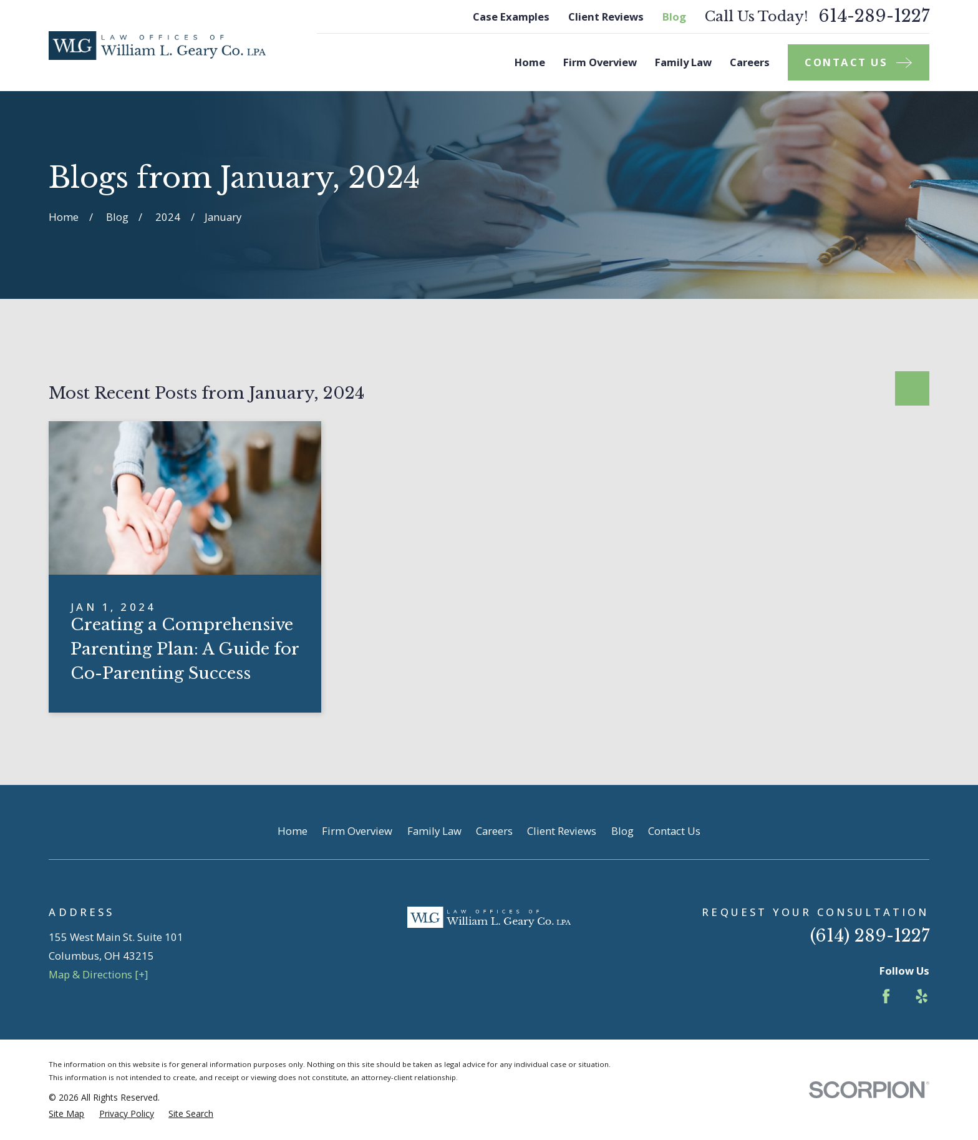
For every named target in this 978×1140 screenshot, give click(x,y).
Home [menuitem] (530, 62)
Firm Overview (357, 831)
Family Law (434, 831)
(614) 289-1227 (869, 935)
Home (292, 831)
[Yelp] (921, 996)
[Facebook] (886, 996)
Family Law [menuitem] (683, 62)
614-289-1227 (873, 16)
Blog (674, 16)
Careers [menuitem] (750, 62)
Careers (494, 831)
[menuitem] (66, 1113)
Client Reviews (606, 16)
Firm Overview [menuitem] (600, 62)
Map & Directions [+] (98, 974)
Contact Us (674, 831)
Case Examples (511, 16)
